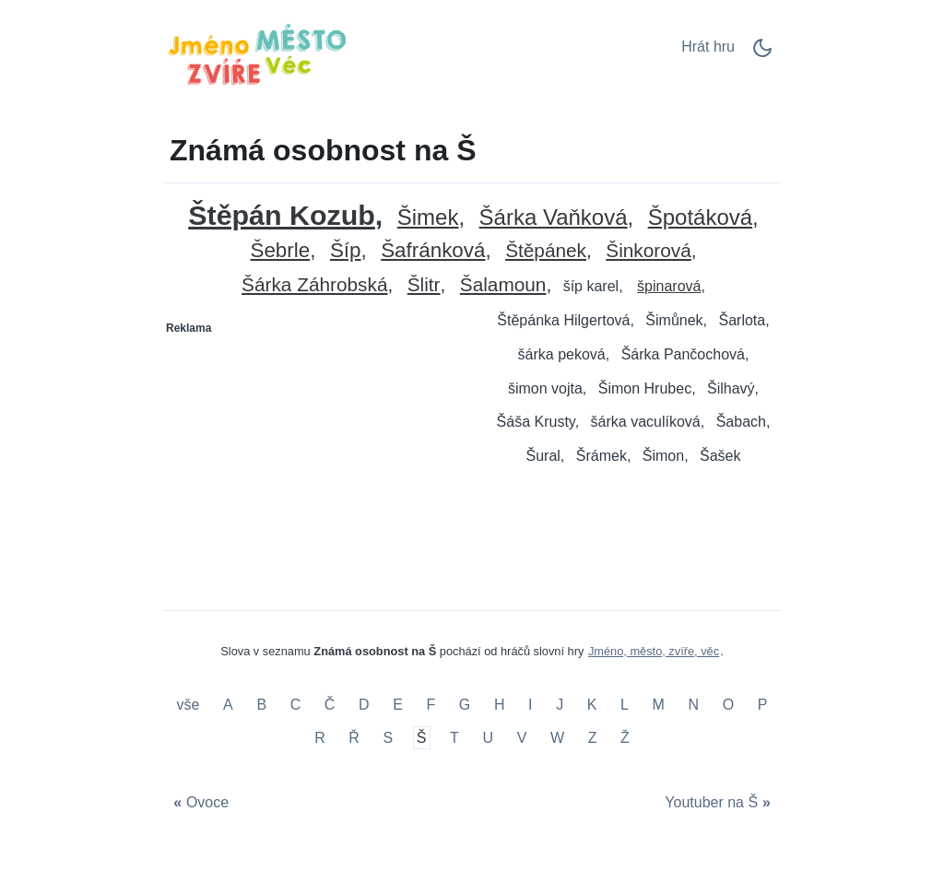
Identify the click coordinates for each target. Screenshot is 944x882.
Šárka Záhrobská (314, 285)
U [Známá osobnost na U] (487, 738)
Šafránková (433, 251)
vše (190, 705)
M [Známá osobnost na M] (659, 705)
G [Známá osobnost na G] (464, 705)
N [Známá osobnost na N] (693, 705)
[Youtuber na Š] (720, 803)
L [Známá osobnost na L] (624, 705)
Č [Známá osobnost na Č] (330, 705)
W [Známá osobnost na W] (557, 738)
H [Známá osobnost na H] (499, 705)
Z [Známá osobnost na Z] (592, 738)
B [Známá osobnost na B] (261, 705)
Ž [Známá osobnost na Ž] (625, 738)
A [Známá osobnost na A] (228, 705)
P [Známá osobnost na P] (763, 705)
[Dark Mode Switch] (762, 54)
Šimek (428, 218)
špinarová (669, 286)
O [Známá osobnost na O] (728, 705)
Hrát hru (708, 46)
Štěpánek (545, 251)
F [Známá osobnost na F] (430, 705)
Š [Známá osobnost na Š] (422, 738)
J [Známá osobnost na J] (559, 705)
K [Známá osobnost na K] (592, 705)
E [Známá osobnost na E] (398, 705)
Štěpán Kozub (281, 215)
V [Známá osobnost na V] (522, 738)
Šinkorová (648, 251)
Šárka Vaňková (553, 218)
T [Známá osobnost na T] (454, 738)
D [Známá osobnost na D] (364, 705)
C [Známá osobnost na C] (295, 705)
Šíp (345, 251)
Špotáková (700, 218)
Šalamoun (503, 285)
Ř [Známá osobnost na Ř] (354, 738)
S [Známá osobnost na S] (389, 738)
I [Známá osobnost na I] (530, 705)
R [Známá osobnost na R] (319, 738)
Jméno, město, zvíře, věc (653, 651)
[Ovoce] (199, 803)
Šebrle (280, 251)
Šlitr (424, 285)
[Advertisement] (318, 458)
